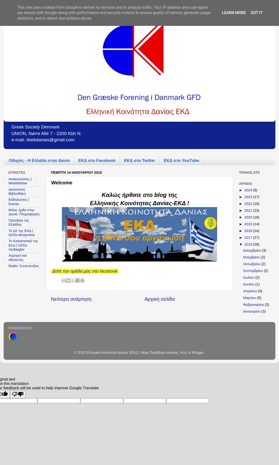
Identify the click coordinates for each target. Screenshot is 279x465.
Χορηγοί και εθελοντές (17, 258)
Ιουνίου (249, 284)
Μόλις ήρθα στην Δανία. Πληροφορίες (24, 212)
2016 (248, 244)
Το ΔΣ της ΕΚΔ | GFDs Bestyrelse (21, 233)
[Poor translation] (17, 394)
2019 (248, 224)
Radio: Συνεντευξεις (23, 266)
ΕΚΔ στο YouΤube (181, 160)
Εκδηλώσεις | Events (18, 202)
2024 (248, 190)
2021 (248, 210)
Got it (257, 12)
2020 (248, 217)
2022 (248, 204)
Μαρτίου (250, 298)
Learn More (234, 12)
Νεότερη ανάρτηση (71, 299)
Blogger (198, 352)
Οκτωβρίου (252, 264)
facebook (108, 271)
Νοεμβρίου (252, 257)
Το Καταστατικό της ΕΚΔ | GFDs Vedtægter (23, 245)
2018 (248, 231)
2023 (248, 197)
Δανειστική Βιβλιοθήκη (17, 191)
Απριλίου (250, 291)
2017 (248, 238)
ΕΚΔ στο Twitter (139, 160)
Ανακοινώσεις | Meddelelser (20, 181)
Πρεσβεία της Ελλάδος (18, 222)
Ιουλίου (249, 277)
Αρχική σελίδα (160, 299)
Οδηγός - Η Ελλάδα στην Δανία (39, 160)
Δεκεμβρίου (252, 250)
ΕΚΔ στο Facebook (96, 160)
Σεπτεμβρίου (253, 271)
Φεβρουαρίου (254, 305)
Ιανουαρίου (252, 311)
